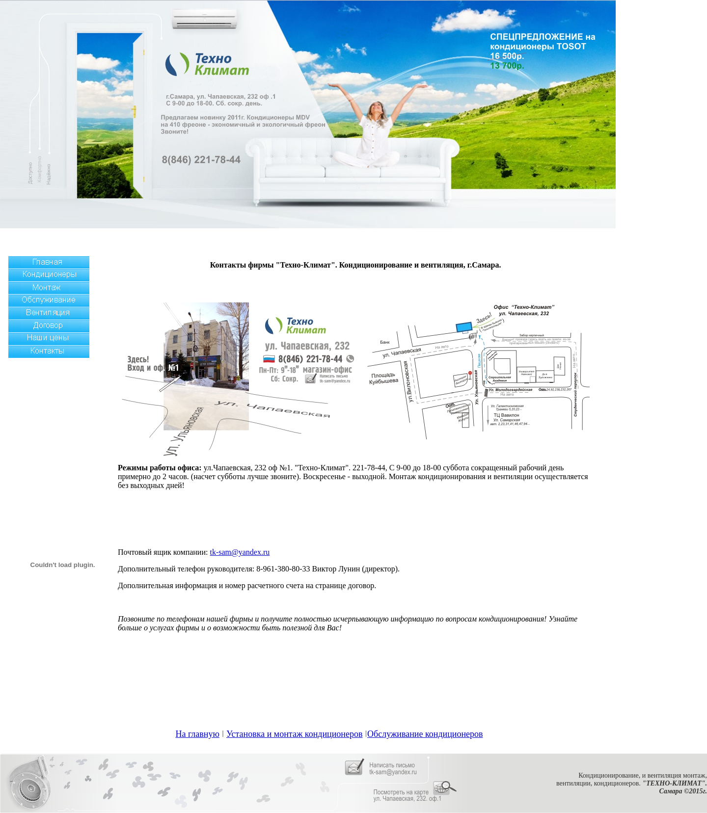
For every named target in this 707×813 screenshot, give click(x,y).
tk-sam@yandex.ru (240, 552)
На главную (197, 734)
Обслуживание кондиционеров (425, 734)
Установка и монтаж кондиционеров (294, 734)
